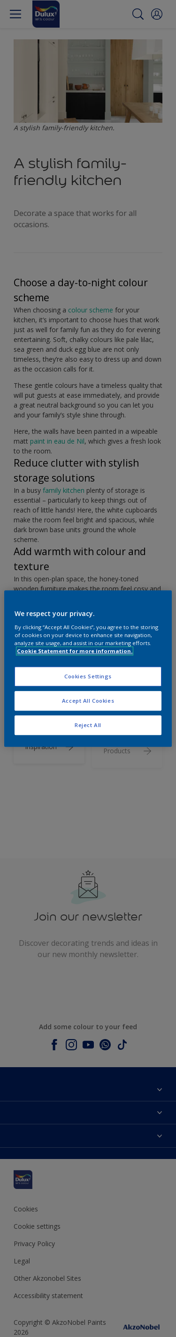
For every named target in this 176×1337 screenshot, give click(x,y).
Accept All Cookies (88, 700)
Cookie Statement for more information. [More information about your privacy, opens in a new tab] (74, 650)
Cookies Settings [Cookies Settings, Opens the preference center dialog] (88, 676)
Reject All (88, 724)
